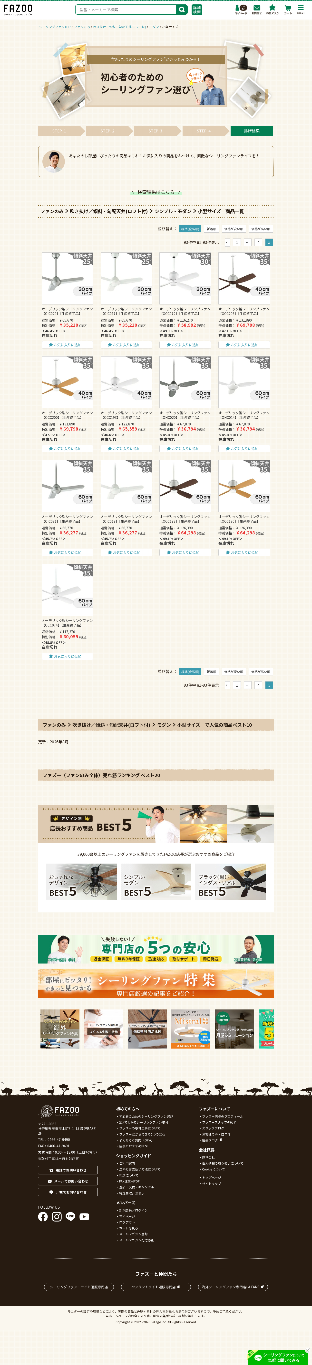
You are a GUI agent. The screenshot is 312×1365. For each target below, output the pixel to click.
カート (288, 9)
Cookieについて (213, 1169)
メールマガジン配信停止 (136, 1240)
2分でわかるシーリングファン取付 (143, 1122)
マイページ (241, 9)
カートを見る (128, 1228)
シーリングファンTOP (55, 26)
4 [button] (258, 242)
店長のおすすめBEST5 (134, 1146)
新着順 (211, 229)
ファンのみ (82, 26)
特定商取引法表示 (132, 1193)
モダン (154, 26)
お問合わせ (257, 9)
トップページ (211, 1177)
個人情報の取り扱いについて (222, 1163)
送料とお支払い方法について (139, 1169)
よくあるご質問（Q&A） (136, 1140)
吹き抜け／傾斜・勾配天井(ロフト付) (119, 26)
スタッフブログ (213, 1128)
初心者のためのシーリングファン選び (146, 1116)
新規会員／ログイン (133, 1210)
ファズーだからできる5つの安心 (142, 1134)
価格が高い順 (260, 229)
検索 (182, 9)
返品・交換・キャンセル (136, 1187)
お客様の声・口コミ (216, 1134)
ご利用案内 (127, 1163)
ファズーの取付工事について (139, 1128)
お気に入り (272, 9)
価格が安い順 (233, 229)
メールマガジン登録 (133, 1234)
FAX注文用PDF (129, 1181)
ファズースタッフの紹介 (219, 1122)
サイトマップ (211, 1183)
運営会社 (208, 1157)
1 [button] (237, 242)
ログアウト (127, 1222)
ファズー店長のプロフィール (222, 1116)
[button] (227, 242)
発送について (128, 1175)
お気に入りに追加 (67, 344)
